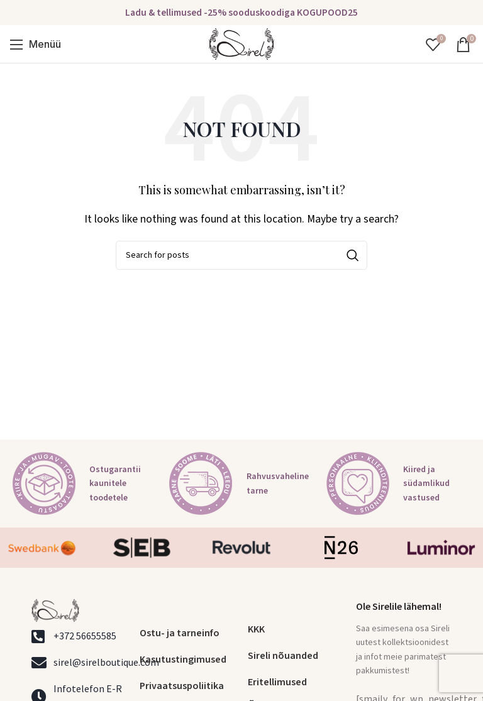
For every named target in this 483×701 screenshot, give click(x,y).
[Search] (241, 255)
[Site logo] (241, 43)
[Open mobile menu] (35, 44)
